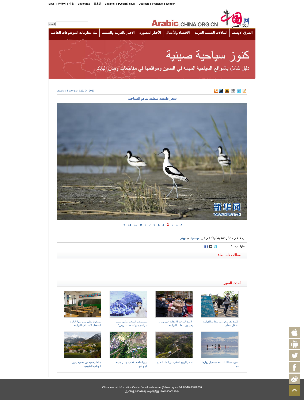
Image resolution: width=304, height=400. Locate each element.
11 (129, 225)
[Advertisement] (104, 272)
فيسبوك (194, 238)
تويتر (183, 238)
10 (135, 225)
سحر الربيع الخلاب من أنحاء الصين (175, 362)
